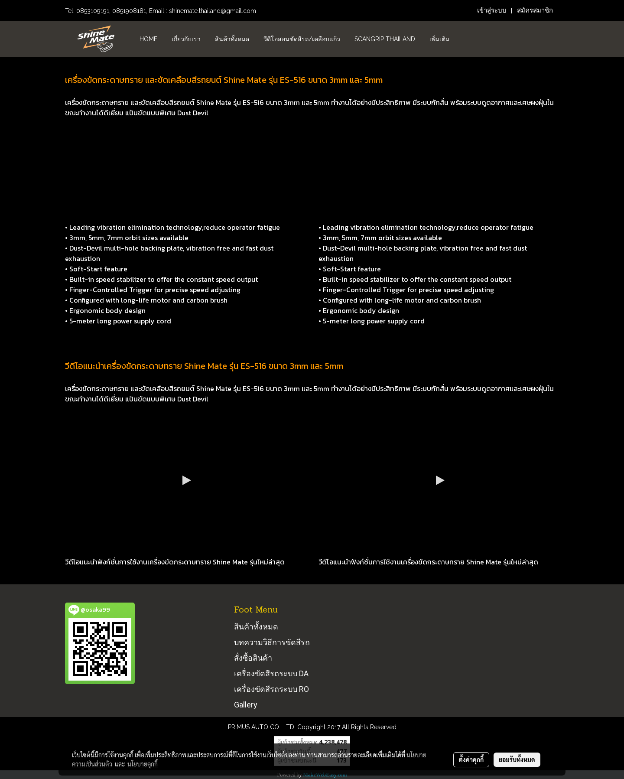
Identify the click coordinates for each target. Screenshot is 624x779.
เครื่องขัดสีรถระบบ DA (271, 673)
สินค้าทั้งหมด (232, 39)
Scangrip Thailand (384, 39)
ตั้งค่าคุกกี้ (471, 759)
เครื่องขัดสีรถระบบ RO (271, 689)
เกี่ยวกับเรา (186, 39)
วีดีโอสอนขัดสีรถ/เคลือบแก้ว (301, 39)
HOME (148, 39)
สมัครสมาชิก (535, 10)
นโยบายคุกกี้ (142, 764)
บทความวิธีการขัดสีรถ (272, 642)
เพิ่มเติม (439, 39)
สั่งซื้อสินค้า (253, 657)
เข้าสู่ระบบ (492, 10)
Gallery (245, 704)
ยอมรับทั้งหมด (517, 759)
